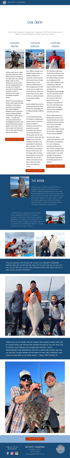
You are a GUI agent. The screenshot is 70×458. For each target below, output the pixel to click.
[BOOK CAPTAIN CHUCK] (55, 166)
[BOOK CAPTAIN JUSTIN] (14, 139)
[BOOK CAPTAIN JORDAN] (35, 170)
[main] (35, 22)
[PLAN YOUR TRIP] (35, 439)
